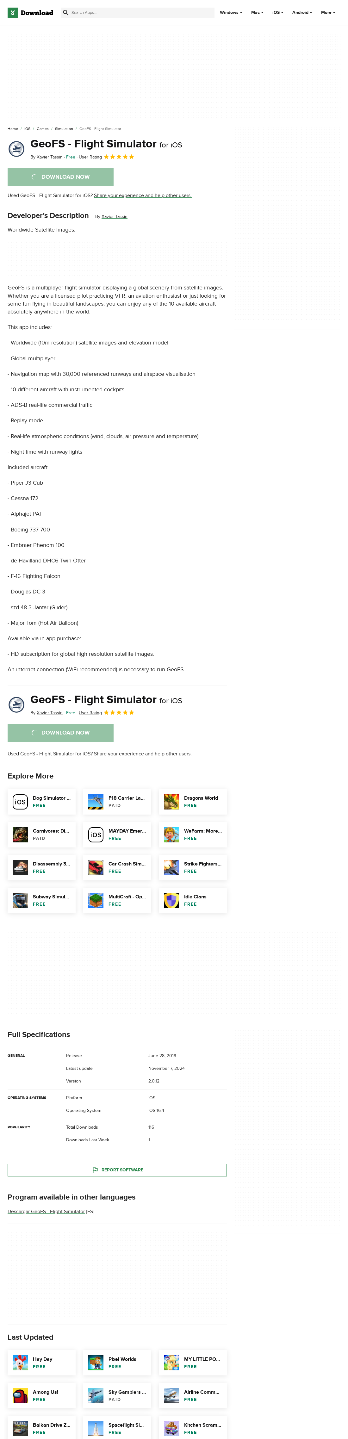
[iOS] (27, 129)
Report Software (117, 1170)
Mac (255, 12)
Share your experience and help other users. (143, 195)
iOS (276, 12)
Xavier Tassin (114, 216)
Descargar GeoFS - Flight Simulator (46, 1211)
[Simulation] (64, 129)
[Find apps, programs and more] (137, 13)
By (46, 157)
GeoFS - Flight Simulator (106, 144)
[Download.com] (30, 13)
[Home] (13, 129)
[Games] (43, 129)
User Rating (107, 156)
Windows (229, 12)
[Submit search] (66, 13)
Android (300, 12)
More (329, 12)
